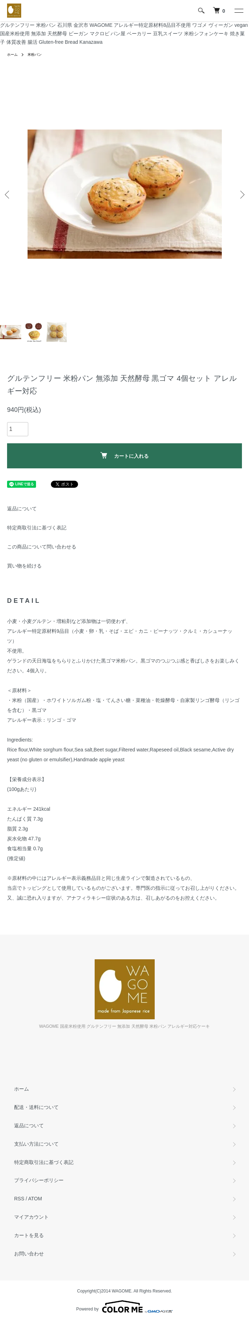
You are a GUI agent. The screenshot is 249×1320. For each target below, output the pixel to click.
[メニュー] (238, 10)
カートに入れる (124, 455)
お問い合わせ (29, 1253)
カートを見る (29, 1235)
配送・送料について (36, 1107)
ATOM (35, 1198)
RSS (19, 1198)
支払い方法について (36, 1144)
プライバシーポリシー (39, 1180)
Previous (8, 194)
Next (241, 194)
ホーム (12, 54)
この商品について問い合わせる (41, 547)
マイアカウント (31, 1217)
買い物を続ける (24, 566)
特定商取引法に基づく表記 (36, 527)
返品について (22, 508)
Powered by (124, 1306)
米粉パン (35, 54)
